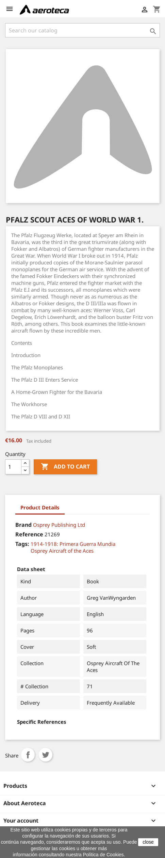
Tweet (45, 755)
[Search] (82, 30)
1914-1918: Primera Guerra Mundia (73, 543)
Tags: (22, 543)
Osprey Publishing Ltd (59, 524)
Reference (29, 534)
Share (28, 755)
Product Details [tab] (40, 507)
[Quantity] (13, 466)
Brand (23, 524)
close (148, 842)
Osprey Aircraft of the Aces (62, 550)
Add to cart (65, 466)
